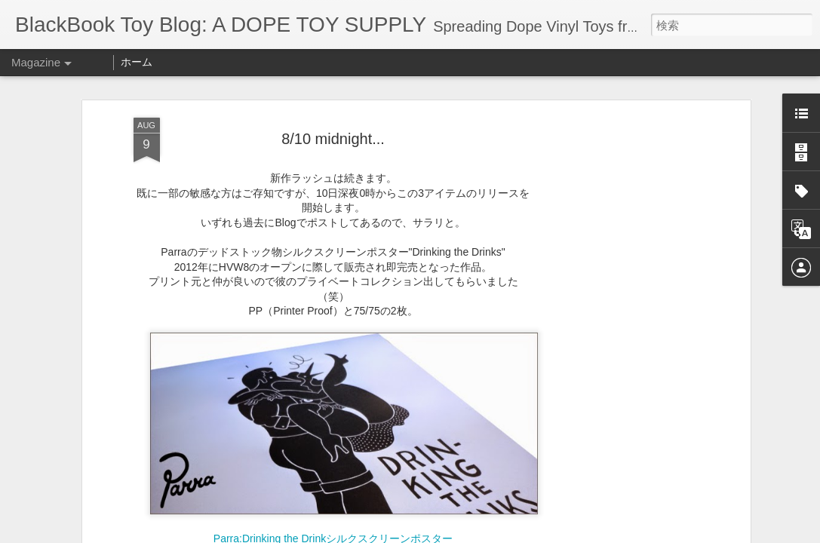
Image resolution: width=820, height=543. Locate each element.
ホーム (136, 62)
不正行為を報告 (572, 533)
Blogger (524, 533)
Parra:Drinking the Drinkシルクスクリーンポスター (333, 492)
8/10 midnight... (333, 92)
